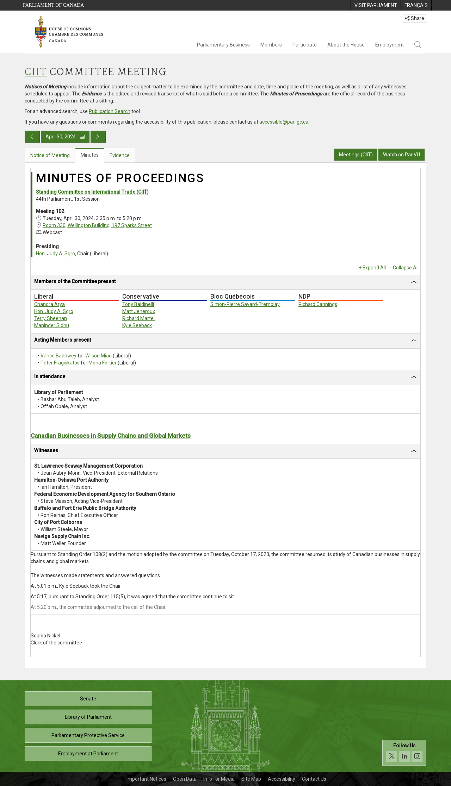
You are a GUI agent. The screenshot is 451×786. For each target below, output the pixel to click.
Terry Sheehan (50, 318)
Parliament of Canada (53, 5)
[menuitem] (376, 5)
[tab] (225, 282)
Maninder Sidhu (51, 325)
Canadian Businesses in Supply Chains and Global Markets (111, 435)
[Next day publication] (98, 137)
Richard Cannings (317, 304)
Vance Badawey (58, 355)
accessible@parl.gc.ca (283, 122)
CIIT (36, 72)
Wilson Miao (98, 355)
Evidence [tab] (120, 155)
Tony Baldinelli (138, 304)
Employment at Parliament (88, 753)
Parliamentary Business (223, 45)
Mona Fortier (102, 363)
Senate (88, 698)
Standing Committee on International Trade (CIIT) (92, 192)
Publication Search (109, 111)
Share (414, 18)
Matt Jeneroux (138, 311)
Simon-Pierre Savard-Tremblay (245, 304)
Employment (389, 45)
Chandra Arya (49, 304)
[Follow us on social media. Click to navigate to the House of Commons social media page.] (404, 753)
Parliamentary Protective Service (88, 735)
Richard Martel (138, 318)
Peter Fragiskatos (60, 363)
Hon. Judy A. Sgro (55, 253)
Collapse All (406, 267)
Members (271, 45)
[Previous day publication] (32, 137)
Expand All (374, 267)
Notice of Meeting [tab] (50, 155)
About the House (346, 45)
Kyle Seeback (137, 325)
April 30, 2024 (65, 136)
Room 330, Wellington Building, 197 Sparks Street (97, 225)
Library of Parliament (88, 717)
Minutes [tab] (90, 155)
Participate (304, 45)
